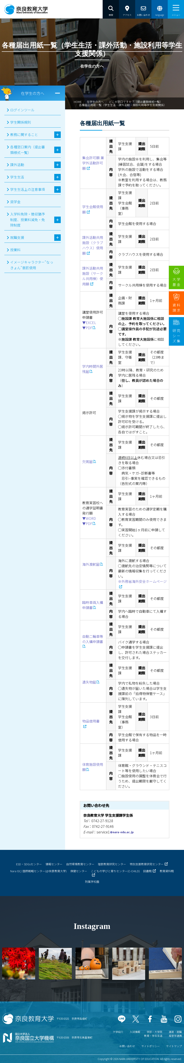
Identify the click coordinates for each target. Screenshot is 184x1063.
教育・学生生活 (153, 1035)
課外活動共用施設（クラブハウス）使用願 (92, 245)
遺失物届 (89, 682)
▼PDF (87, 327)
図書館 (147, 871)
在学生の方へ (95, 102)
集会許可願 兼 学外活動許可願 (93, 163)
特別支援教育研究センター (147, 864)
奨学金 (15, 201)
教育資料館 (167, 871)
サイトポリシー (150, 1046)
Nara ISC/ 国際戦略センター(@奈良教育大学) (38, 871)
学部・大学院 (154, 1032)
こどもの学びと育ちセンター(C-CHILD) (115, 871)
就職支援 (17, 237)
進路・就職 (175, 1032)
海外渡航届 (91, 564)
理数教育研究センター (112, 864)
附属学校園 (92, 882)
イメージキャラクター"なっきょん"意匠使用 (31, 264)
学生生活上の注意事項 (27, 189)
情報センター (54, 864)
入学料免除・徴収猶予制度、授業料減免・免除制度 (27, 219)
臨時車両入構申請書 (92, 605)
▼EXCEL (89, 322)
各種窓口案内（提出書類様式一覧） (27, 149)
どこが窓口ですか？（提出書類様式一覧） (136, 102)
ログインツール (22, 109)
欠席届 (87, 461)
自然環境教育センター (80, 864)
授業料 (15, 249)
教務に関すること (24, 134)
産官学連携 (175, 1035)
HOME (78, 102)
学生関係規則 (20, 122)
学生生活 (17, 177)
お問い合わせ (127, 1046)
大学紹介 (118, 1032)
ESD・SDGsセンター (29, 864)
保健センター (78, 871)
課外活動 (17, 164)
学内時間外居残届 (92, 369)
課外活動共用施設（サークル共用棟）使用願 (92, 276)
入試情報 (135, 1032)
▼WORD (89, 518)
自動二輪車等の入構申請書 (92, 639)
